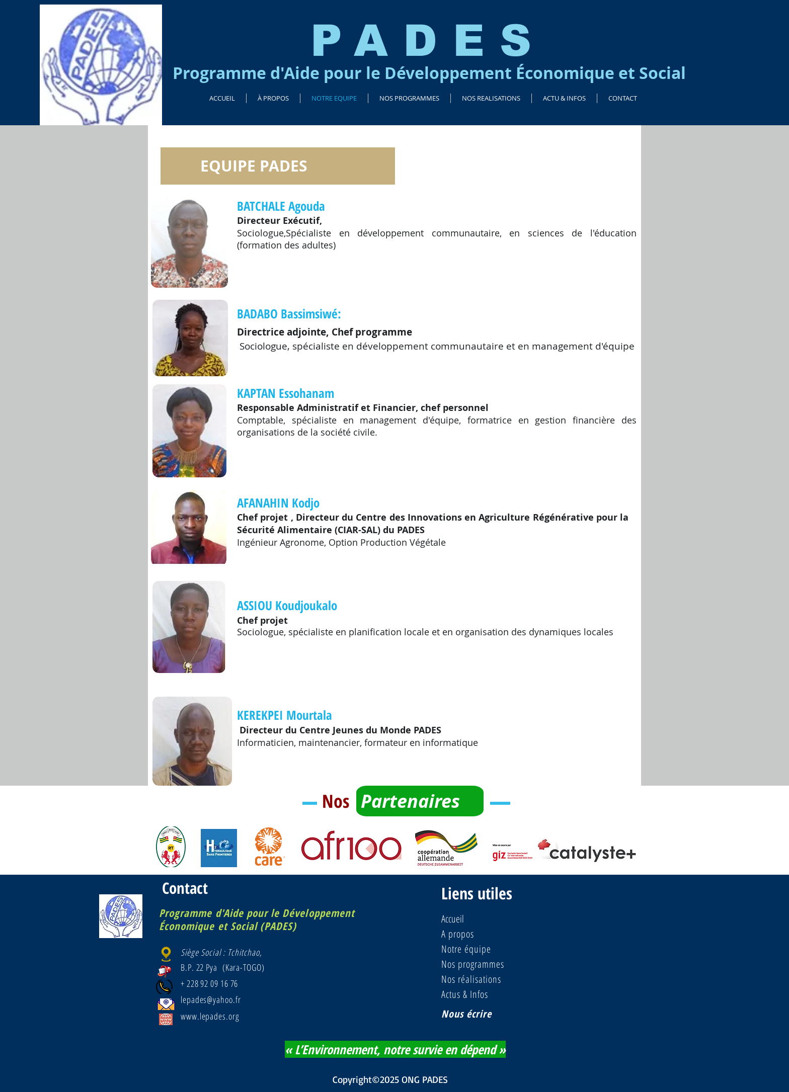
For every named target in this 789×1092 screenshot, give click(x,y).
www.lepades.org (210, 1016)
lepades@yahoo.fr (211, 999)
